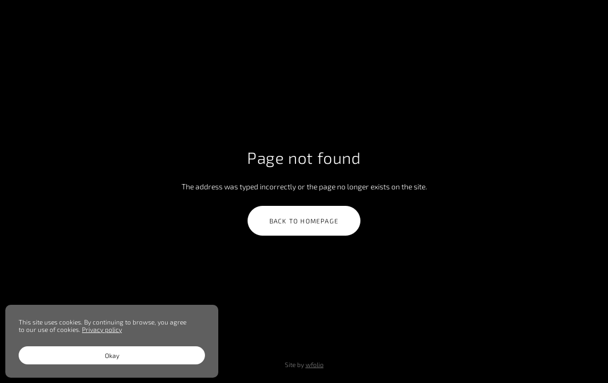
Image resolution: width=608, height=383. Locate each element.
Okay (112, 355)
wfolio (315, 364)
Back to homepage (304, 220)
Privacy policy (102, 329)
